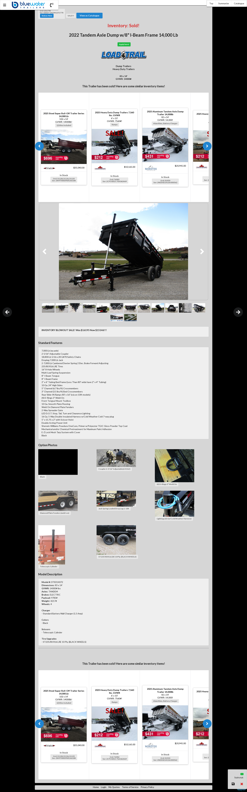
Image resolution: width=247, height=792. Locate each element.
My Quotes (114, 787)
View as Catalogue (89, 15)
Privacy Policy (147, 787)
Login (103, 787)
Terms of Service (130, 787)
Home (96, 787)
